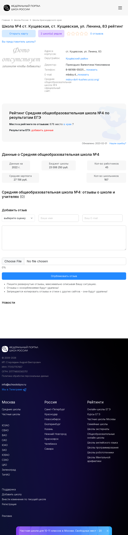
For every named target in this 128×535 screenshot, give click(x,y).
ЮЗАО (5, 425)
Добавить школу (12, 494)
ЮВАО (5, 454)
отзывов (96, 33)
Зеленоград (9, 469)
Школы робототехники (100, 452)
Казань (48, 429)
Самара (48, 448)
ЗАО (4, 450)
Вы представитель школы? (19, 41)
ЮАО (5, 445)
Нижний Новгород (55, 433)
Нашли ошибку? (117, 143)
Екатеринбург (52, 424)
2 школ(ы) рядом (51, 33)
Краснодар (51, 414)
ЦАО (4, 464)
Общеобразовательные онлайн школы (101, 435)
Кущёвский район (77, 58)
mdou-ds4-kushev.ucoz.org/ (82, 79)
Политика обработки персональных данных (25, 376)
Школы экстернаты (98, 429)
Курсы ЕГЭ (93, 414)
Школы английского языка (102, 442)
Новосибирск (52, 419)
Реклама (7, 515)
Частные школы (11, 414)
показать (91, 69)
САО (4, 440)
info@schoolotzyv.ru (14, 384)
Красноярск (51, 438)
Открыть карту (18, 33)
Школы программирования (102, 447)
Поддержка (9, 489)
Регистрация (9, 504)
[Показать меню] (120, 8)
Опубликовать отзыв (64, 276)
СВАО (5, 430)
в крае (67, 124)
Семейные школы (97, 424)
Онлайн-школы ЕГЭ (99, 409)
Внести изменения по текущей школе (24, 499)
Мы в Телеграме (14, 389)
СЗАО (5, 459)
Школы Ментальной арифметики (98, 459)
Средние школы (11, 409)
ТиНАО (6, 474)
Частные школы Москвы (101, 419)
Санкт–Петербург (54, 409)
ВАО (4, 435)
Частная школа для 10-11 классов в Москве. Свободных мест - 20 (61, 530)
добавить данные (42, 130)
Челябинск (50, 443)
